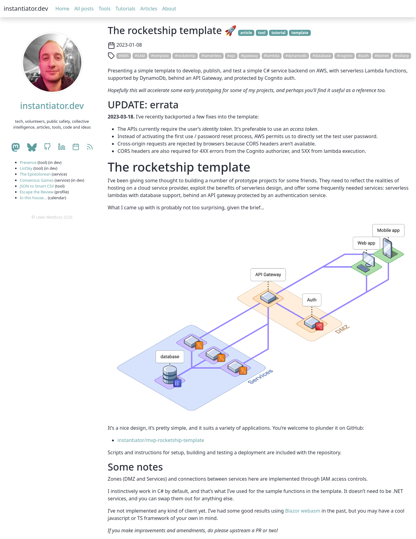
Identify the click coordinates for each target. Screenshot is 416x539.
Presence (28, 162)
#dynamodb (295, 55)
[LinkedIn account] (61, 147)
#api (231, 55)
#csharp (402, 55)
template (299, 32)
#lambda (271, 55)
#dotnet (382, 55)
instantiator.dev (26, 8)
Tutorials (125, 8)
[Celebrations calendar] (75, 147)
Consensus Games (37, 180)
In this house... (33, 197)
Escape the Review (37, 192)
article (246, 32)
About (169, 8)
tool (261, 32)
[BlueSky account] (32, 147)
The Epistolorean (35, 174)
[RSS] (90, 147)
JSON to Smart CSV (37, 186)
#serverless (211, 55)
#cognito (344, 55)
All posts (84, 8)
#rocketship (185, 55)
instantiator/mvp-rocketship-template (160, 440)
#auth (363, 55)
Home (63, 8)
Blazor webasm (302, 510)
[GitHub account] (47, 147)
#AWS (124, 55)
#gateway (249, 55)
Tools (104, 8)
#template (160, 55)
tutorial (278, 32)
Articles (148, 8)
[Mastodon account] (15, 147)
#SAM (140, 55)
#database (322, 55)
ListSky (26, 168)
